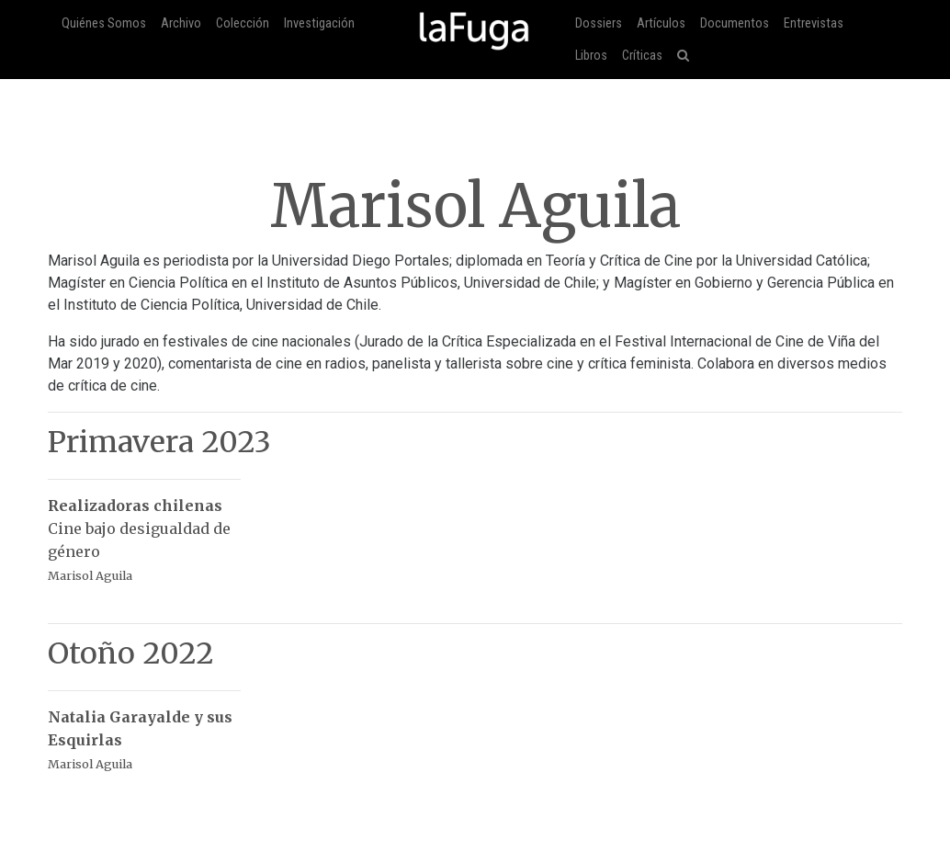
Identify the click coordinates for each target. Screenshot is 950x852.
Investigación (319, 23)
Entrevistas (813, 23)
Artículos (661, 23)
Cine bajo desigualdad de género (144, 531)
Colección (242, 23)
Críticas (642, 55)
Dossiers (598, 23)
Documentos (734, 23)
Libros (591, 55)
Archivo (181, 23)
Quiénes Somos (104, 23)
